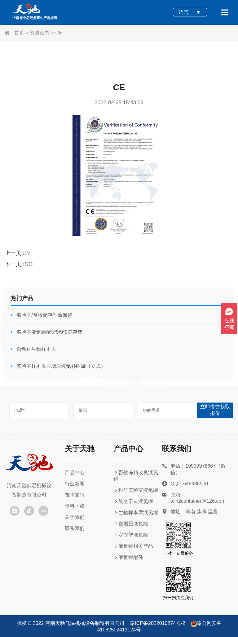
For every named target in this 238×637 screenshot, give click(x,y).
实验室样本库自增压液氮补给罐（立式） (60, 366)
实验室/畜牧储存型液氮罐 (44, 315)
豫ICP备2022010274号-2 (157, 623)
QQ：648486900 (185, 484)
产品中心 (75, 472)
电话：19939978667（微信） (194, 469)
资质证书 (40, 32)
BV (26, 253)
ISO (28, 264)
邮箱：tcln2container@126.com (193, 498)
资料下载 (75, 506)
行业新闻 (75, 483)
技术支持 (75, 494)
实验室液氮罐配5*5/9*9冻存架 (48, 332)
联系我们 (75, 528)
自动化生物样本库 (35, 349)
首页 (14, 32)
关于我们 (75, 517)
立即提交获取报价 (215, 410)
